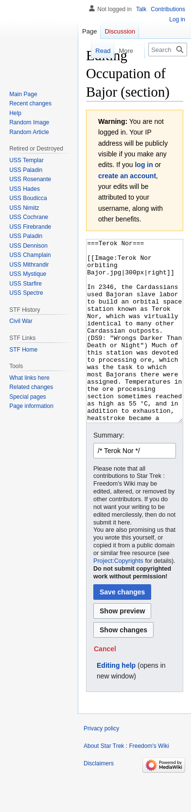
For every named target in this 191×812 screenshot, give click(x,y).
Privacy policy (101, 764)
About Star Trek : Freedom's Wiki (126, 782)
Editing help (116, 702)
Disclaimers (99, 799)
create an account (127, 176)
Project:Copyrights (118, 597)
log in (144, 165)
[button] (105, 685)
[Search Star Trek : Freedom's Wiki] (167, 49)
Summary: (108, 471)
